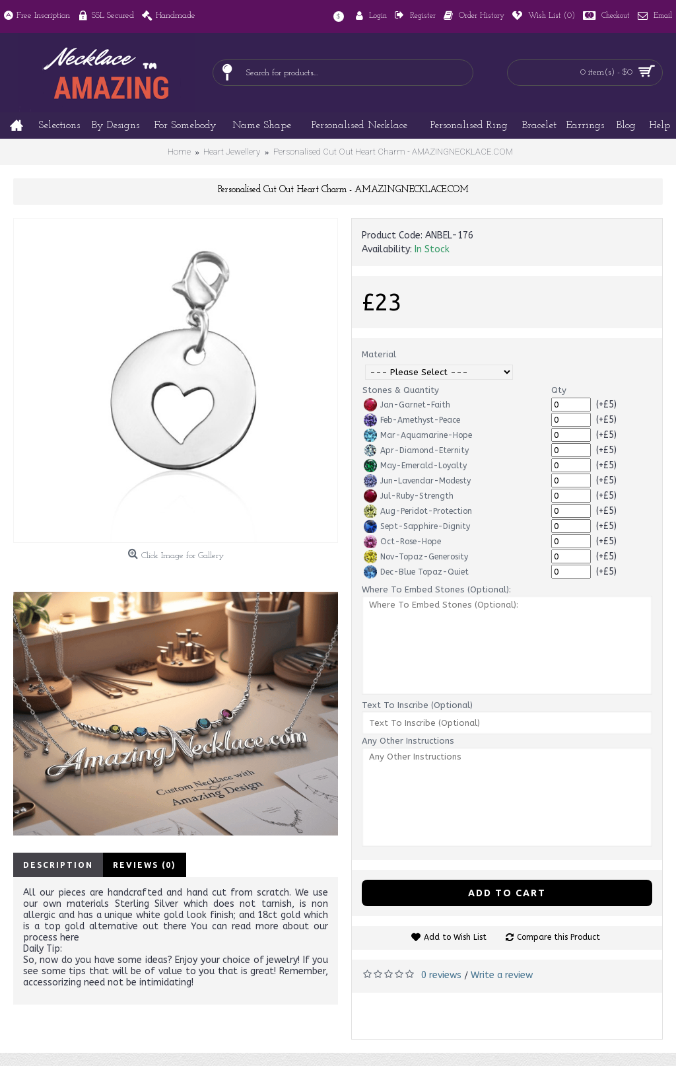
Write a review (502, 975)
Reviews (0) (144, 865)
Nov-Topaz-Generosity (416, 556)
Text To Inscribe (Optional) (417, 705)
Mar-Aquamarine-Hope (418, 435)
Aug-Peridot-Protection (418, 511)
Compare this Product (558, 937)
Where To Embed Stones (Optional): (436, 589)
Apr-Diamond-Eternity (416, 450)
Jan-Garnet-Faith (407, 404)
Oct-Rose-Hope (402, 541)
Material (379, 354)
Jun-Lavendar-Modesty (417, 480)
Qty (558, 390)
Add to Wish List (455, 937)
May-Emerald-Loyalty (415, 465)
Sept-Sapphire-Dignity (417, 526)
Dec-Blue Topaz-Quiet (416, 572)
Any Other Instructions (408, 741)
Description (58, 865)
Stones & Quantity (400, 390)
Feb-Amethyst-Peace (412, 420)
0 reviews (441, 975)
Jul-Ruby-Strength (409, 496)
